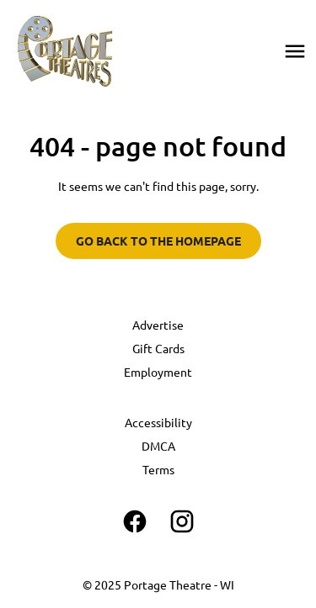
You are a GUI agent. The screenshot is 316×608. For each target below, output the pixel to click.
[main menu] (295, 51)
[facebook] (134, 521)
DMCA (158, 445)
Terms (158, 469)
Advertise (158, 324)
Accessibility (158, 422)
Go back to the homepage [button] (158, 240)
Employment (158, 371)
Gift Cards (158, 348)
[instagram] (182, 521)
